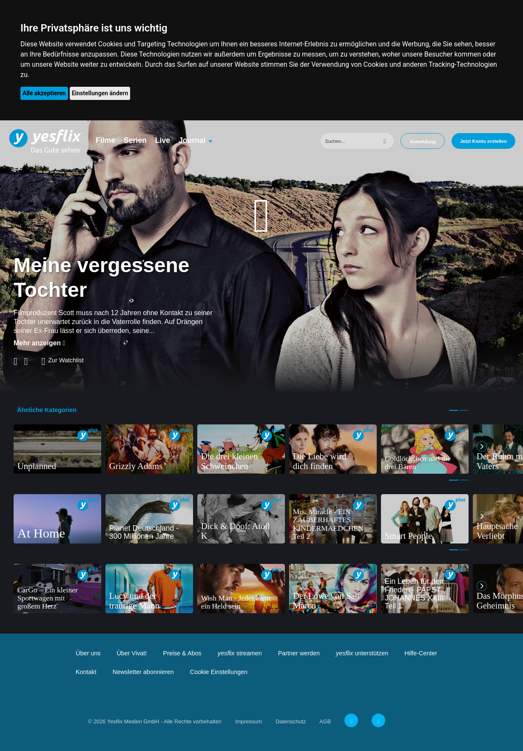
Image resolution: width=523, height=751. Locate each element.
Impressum (248, 721)
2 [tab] (464, 410)
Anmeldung (422, 141)
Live (162, 140)
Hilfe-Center (420, 653)
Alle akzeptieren (44, 93)
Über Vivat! (132, 653)
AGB (325, 721)
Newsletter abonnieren (143, 672)
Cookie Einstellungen (218, 672)
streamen (240, 653)
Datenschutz (291, 721)
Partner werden (299, 653)
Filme (105, 140)
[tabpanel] (57, 449)
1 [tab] (453, 410)
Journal (192, 140)
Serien (135, 140)
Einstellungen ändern (100, 93)
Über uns (88, 653)
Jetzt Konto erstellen (483, 141)
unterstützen (362, 653)
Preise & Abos (182, 653)
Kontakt (86, 672)
